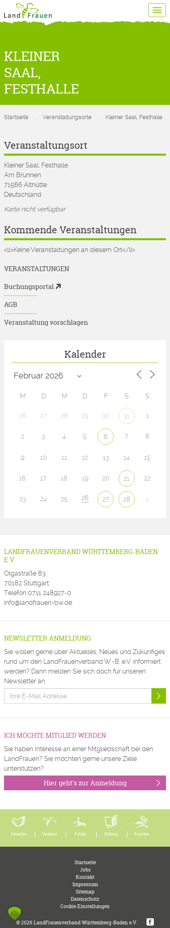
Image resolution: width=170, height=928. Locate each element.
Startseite (16, 117)
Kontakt (85, 877)
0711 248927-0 (49, 593)
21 (126, 478)
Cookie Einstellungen (85, 906)
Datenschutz (85, 898)
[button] (14, 913)
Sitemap (85, 891)
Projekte (141, 834)
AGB (10, 304)
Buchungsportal (29, 286)
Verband (49, 834)
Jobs (85, 869)
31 (126, 416)
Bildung (111, 834)
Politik (80, 834)
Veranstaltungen (36, 268)
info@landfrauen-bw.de (38, 602)
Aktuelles (19, 834)
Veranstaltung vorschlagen (46, 322)
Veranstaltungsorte (66, 117)
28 (126, 499)
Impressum (85, 884)
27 (105, 499)
